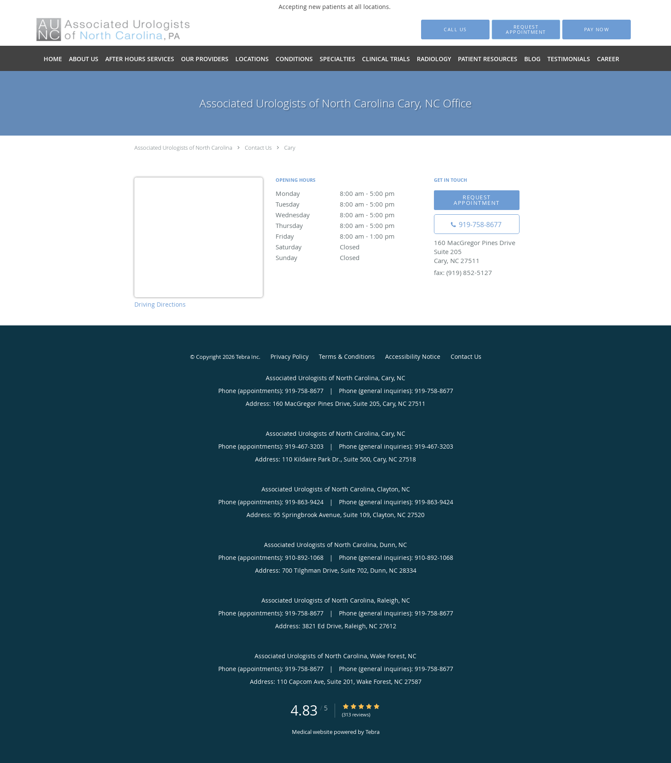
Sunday (350, 257)
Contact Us (258, 147)
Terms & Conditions (347, 356)
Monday (350, 193)
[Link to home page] (100, 29)
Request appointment (477, 200)
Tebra (372, 732)
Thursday (350, 225)
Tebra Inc (247, 357)
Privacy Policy (289, 356)
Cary (289, 147)
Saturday (350, 247)
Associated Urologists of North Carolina (183, 147)
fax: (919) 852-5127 (463, 272)
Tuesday (350, 204)
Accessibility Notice (412, 356)
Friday (350, 236)
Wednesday (350, 214)
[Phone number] (477, 224)
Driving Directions (160, 304)
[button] (526, 29)
